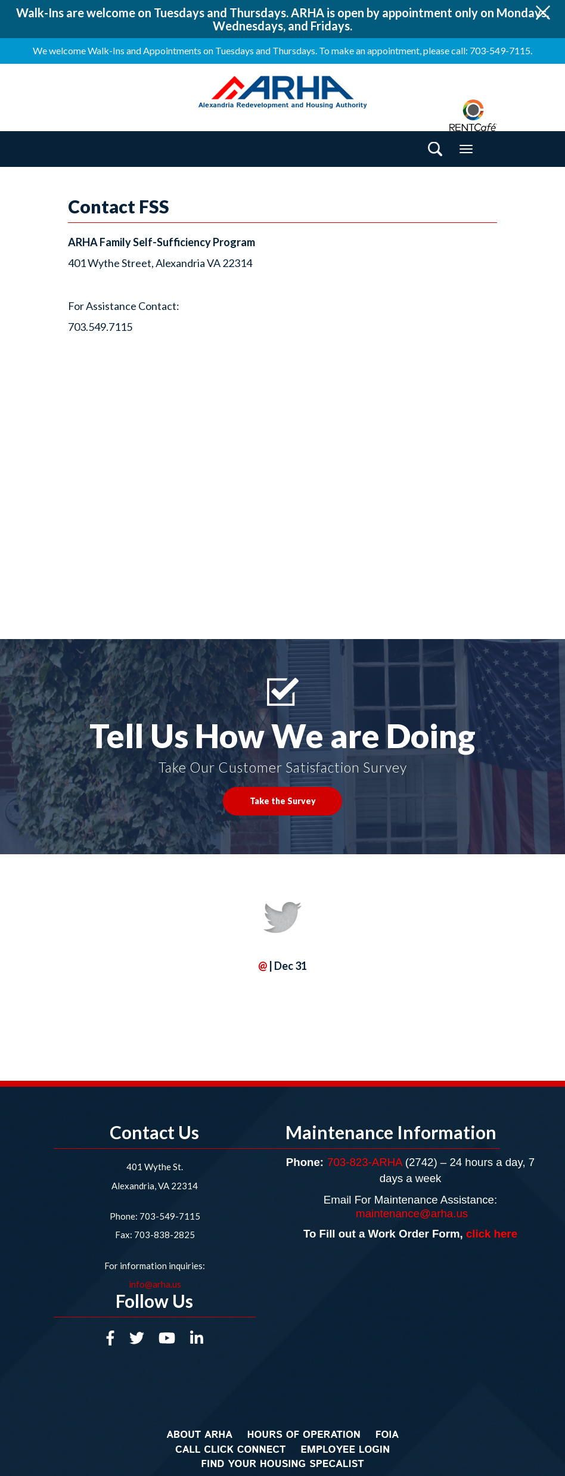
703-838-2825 (163, 1234)
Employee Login (345, 1450)
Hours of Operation (304, 1435)
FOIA (387, 1435)
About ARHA (199, 1435)
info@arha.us (155, 1284)
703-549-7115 (169, 1216)
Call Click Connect (230, 1450)
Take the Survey (283, 801)
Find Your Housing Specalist (282, 1464)
